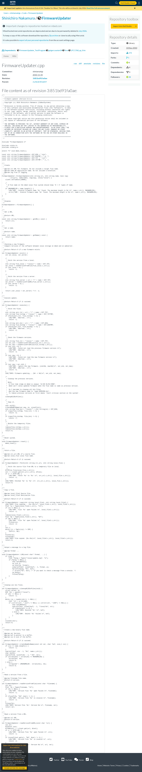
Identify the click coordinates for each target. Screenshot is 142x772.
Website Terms (109, 765)
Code (24, 13)
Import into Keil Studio (122, 26)
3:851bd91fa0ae (40, 78)
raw (75, 63)
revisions (96, 63)
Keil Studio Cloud (128, 3)
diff (80, 63)
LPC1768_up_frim (77, 50)
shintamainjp (15, 13)
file (103, 63)
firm (65, 50)
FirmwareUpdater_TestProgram (31, 50)
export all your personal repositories (34, 40)
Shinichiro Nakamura (19, 18)
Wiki (14, 56)
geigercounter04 (54, 50)
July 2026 (83, 31)
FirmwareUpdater (35, 13)
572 (129, 53)
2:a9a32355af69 (39, 82)
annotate (87, 63)
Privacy (118, 765)
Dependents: (9, 50)
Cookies (126, 765)
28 (128, 77)
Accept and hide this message (14, 768)
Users (6, 13)
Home (6, 56)
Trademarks (134, 765)
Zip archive (53, 35)
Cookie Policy (18, 759)
